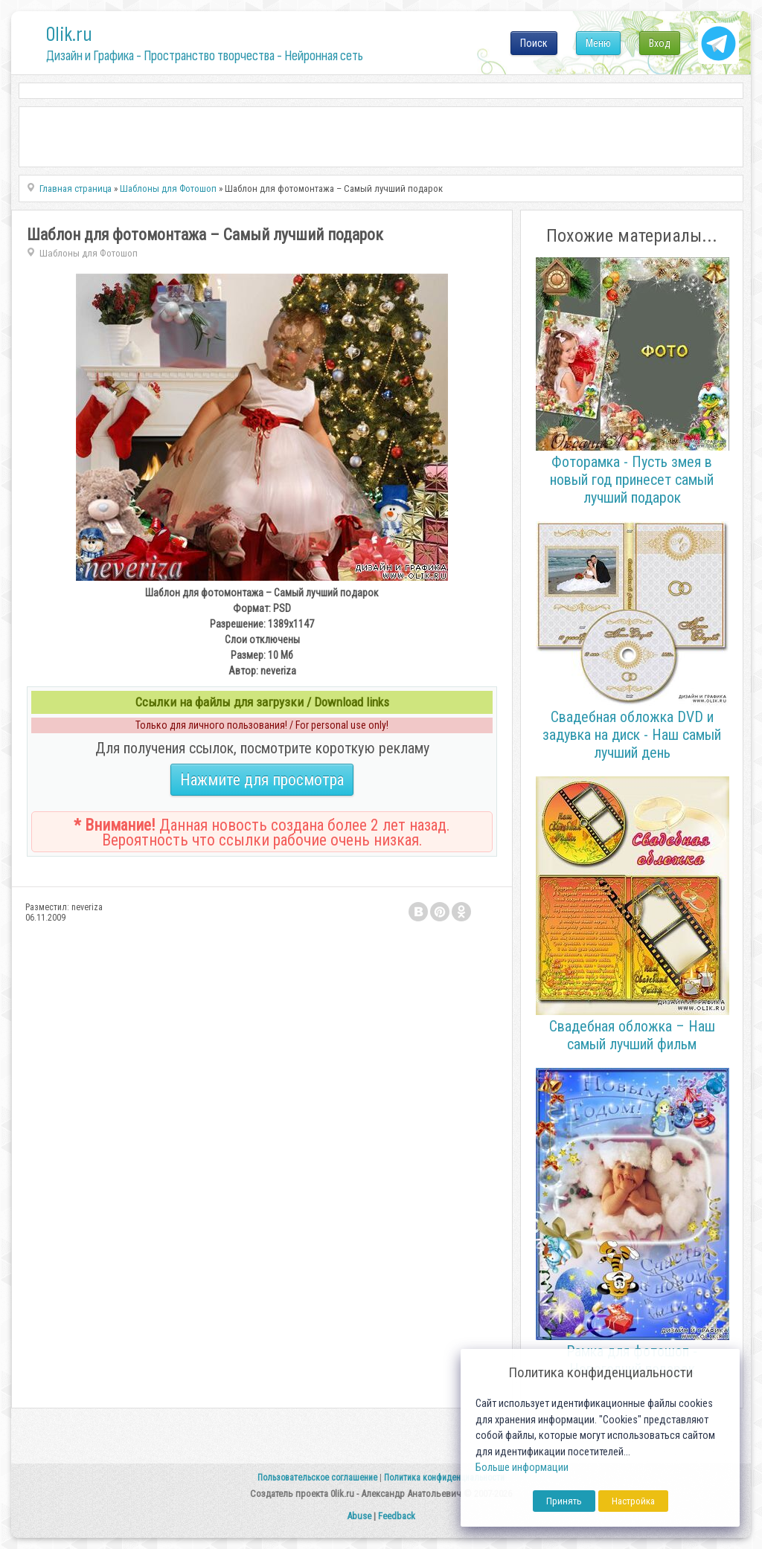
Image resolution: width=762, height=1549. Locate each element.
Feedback (396, 1515)
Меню (598, 43)
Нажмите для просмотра (262, 779)
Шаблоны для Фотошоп (88, 253)
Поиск (534, 43)
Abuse (359, 1515)
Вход (659, 43)
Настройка (633, 1501)
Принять (564, 1501)
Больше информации (522, 1467)
